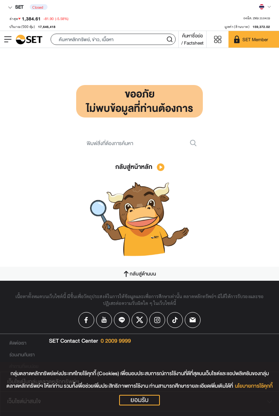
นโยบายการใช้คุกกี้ (254, 386)
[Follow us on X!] (139, 320)
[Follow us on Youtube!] (104, 320)
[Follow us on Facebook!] (86, 320)
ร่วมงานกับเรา (22, 355)
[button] (113, 39)
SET (15, 7)
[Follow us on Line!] (121, 320)
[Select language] (265, 7)
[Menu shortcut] (217, 39)
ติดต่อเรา (17, 343)
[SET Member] (253, 39)
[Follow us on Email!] (192, 320)
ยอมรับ (139, 400)
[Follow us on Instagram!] (157, 320)
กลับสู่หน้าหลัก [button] (139, 167)
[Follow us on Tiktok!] (175, 320)
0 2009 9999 (116, 341)
